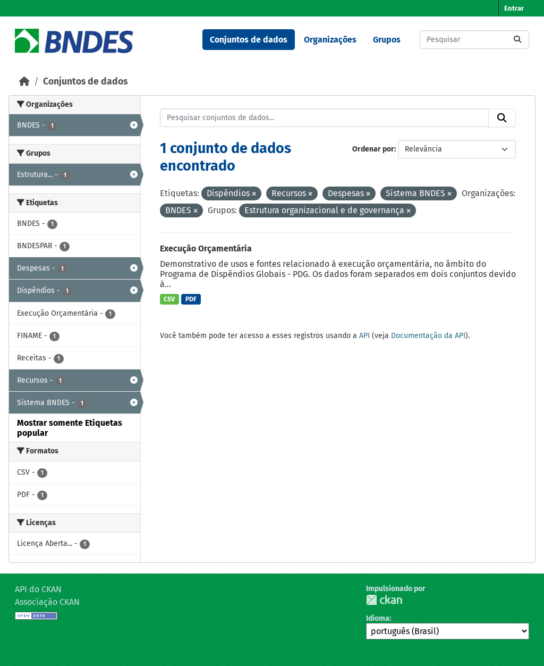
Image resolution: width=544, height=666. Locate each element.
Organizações (330, 40)
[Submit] (517, 39)
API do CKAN (38, 589)
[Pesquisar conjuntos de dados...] (474, 39)
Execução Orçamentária (206, 248)
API (364, 335)
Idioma (377, 618)
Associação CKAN (47, 602)
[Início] (24, 81)
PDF (191, 299)
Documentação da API (428, 335)
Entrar (514, 8)
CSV (169, 299)
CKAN (384, 599)
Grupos (387, 40)
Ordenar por (373, 149)
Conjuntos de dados (248, 40)
